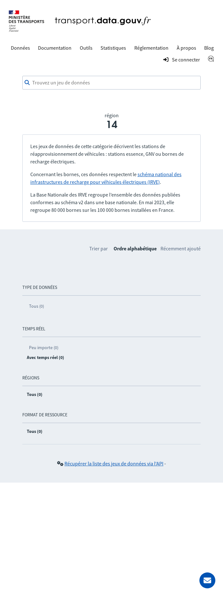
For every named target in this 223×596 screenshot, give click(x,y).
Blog (209, 48)
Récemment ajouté (180, 248)
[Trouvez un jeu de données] (111, 83)
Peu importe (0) (43, 347)
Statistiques (113, 48)
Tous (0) (36, 306)
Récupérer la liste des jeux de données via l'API (113, 463)
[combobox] (111, 83)
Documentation (54, 48)
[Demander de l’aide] (207, 580)
